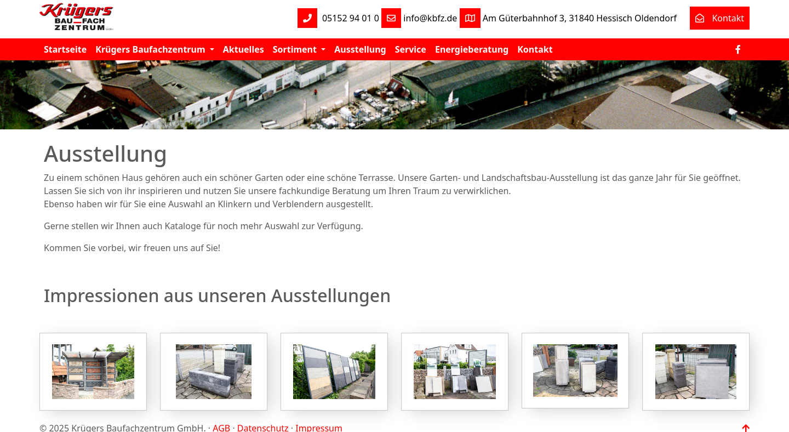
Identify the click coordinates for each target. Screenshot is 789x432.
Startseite (65, 49)
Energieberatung (471, 49)
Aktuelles (243, 49)
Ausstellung (360, 49)
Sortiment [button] (296, 49)
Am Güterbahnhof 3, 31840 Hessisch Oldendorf (568, 18)
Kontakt (717, 18)
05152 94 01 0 (338, 18)
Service (410, 49)
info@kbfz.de (419, 18)
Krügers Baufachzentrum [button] (151, 49)
